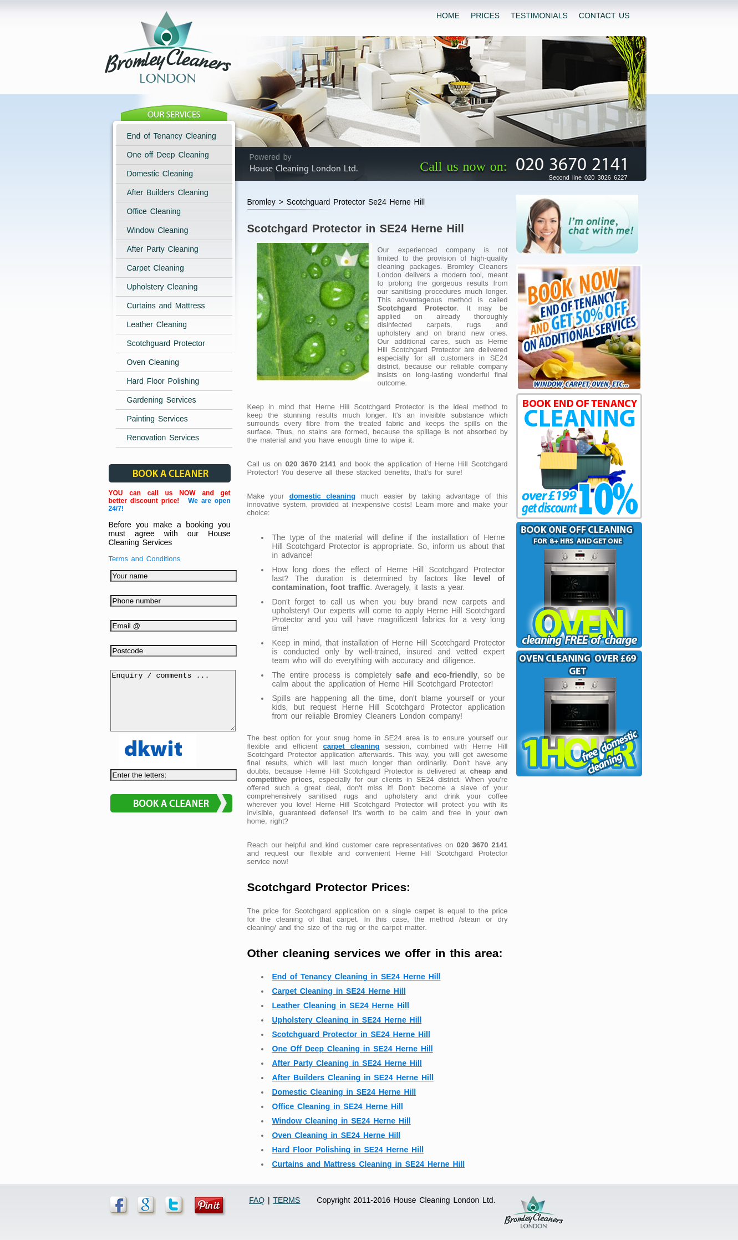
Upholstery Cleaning (162, 286)
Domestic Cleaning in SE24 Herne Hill (344, 1091)
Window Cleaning (158, 230)
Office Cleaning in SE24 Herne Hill (337, 1106)
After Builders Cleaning (167, 192)
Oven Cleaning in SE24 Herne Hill (336, 1135)
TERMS (286, 1200)
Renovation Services (163, 437)
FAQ (256, 1200)
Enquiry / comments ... (173, 706)
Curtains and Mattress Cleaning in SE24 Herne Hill (368, 1164)
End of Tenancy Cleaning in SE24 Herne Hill (356, 976)
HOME (448, 15)
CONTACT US (604, 15)
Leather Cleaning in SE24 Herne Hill (340, 1005)
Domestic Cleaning (160, 173)
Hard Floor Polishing (163, 381)
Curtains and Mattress (166, 305)
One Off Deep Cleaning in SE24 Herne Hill (352, 1048)
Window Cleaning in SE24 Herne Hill (341, 1120)
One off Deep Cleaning (168, 154)
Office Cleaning (154, 211)
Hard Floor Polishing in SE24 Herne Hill (348, 1149)
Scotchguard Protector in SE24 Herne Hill (351, 1034)
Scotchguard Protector (166, 343)
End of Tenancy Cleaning (171, 135)
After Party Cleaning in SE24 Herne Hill (347, 1063)
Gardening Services (161, 399)
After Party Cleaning (163, 249)
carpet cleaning (351, 746)
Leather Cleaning (157, 324)
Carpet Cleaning (155, 267)
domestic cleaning (322, 496)
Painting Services (157, 418)
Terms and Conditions (145, 559)
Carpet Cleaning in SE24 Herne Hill (339, 991)
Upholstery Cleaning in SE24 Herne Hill (347, 1019)
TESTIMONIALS (539, 15)
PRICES (485, 15)
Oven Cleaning (153, 362)
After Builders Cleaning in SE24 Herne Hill (353, 1077)
